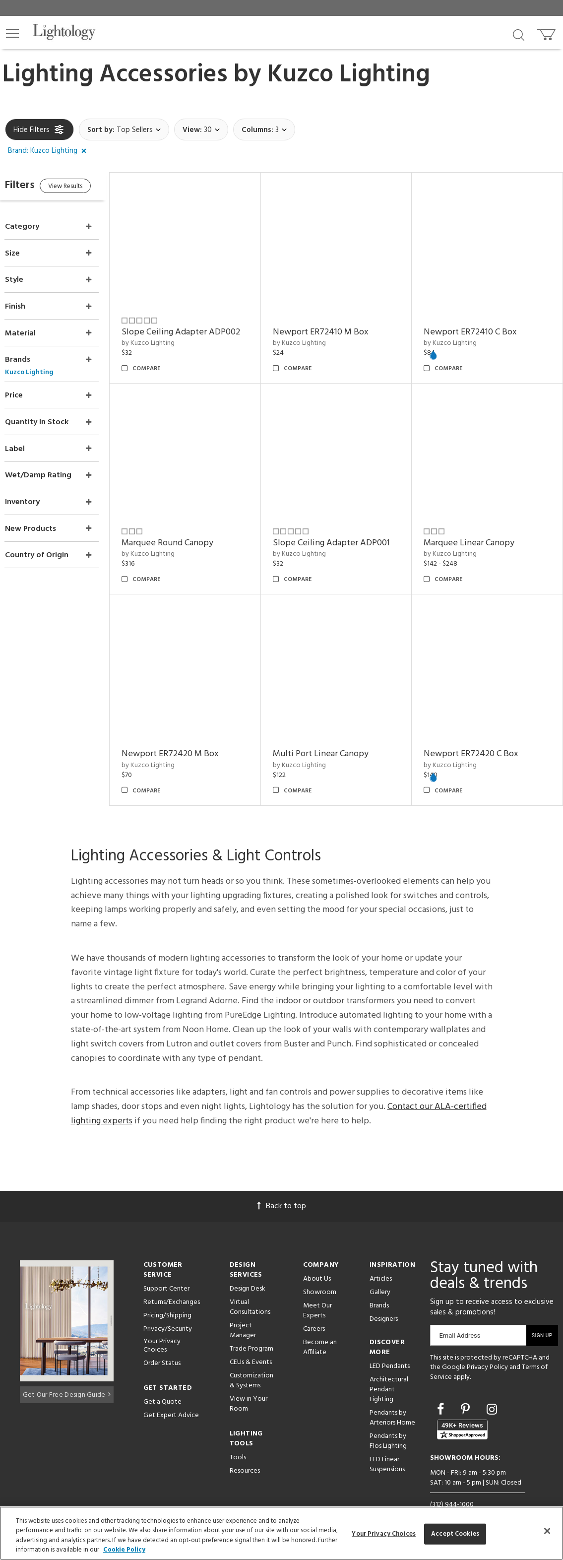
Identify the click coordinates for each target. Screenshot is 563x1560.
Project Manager (243, 1310)
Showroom (319, 1272)
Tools (238, 1437)
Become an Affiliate (320, 1327)
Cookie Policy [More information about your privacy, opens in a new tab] (124, 1550)
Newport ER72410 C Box (477, 325)
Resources (245, 1451)
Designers (384, 1299)
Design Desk (247, 1269)
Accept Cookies (455, 1534)
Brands (379, 1286)
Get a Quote (162, 1382)
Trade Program (251, 1329)
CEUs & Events (251, 1342)
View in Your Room (248, 1384)
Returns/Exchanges (171, 1282)
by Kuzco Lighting (167, 336)
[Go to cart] (547, 32)
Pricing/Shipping (167, 1295)
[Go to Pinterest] (467, 1391)
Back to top (281, 1186)
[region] (281, 1533)
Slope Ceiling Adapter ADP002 (200, 325)
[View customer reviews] (462, 1410)
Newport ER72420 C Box (478, 734)
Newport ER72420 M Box (190, 734)
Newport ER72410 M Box (333, 325)
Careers (314, 1309)
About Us (317, 1259)
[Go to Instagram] (492, 1391)
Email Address (459, 1315)
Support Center (166, 1269)
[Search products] (518, 34)
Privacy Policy (487, 1348)
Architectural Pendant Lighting (389, 1369)
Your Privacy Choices (162, 1326)
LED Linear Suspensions (387, 1444)
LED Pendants (390, 1346)
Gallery (380, 1272)
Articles (381, 1259)
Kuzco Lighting (348, 75)
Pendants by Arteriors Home (392, 1398)
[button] (12, 33)
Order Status (162, 1343)
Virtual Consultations (250, 1287)
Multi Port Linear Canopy (333, 734)
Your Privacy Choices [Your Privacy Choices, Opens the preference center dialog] (384, 1534)
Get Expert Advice (171, 1395)
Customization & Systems (251, 1360)
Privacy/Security (167, 1309)
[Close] (547, 1531)
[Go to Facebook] (442, 1391)
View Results (88, 188)
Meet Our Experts (317, 1290)
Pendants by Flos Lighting (388, 1421)
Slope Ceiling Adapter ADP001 (344, 529)
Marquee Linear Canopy (476, 529)
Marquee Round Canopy (187, 529)
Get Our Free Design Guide (67, 1373)
